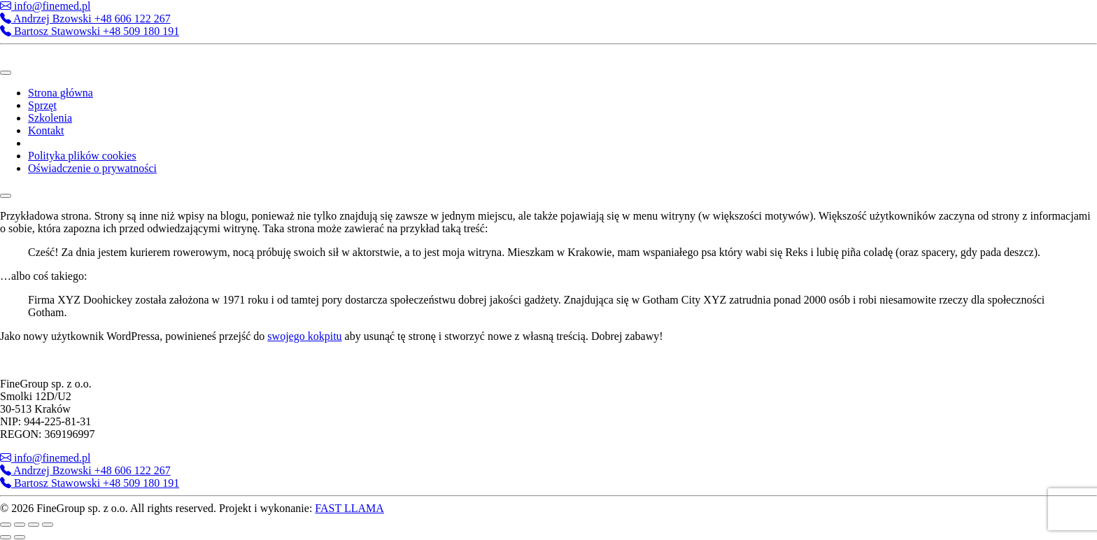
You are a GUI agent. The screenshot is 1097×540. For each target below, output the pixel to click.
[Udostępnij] (33, 525)
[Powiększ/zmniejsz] (5, 525)
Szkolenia (50, 118)
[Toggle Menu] (5, 73)
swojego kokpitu (304, 336)
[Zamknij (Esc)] (47, 525)
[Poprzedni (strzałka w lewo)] (5, 537)
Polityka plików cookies (82, 156)
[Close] (5, 196)
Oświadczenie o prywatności (92, 168)
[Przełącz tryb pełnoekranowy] (19, 525)
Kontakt (46, 130)
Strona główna (60, 93)
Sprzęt (42, 105)
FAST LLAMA (349, 508)
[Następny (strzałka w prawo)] (19, 537)
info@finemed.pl (45, 6)
